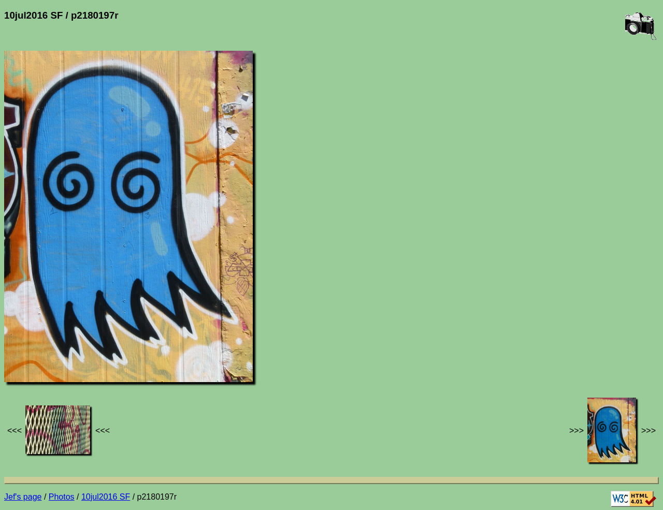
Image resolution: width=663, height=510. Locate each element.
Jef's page (22, 496)
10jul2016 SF (105, 496)
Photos (62, 496)
